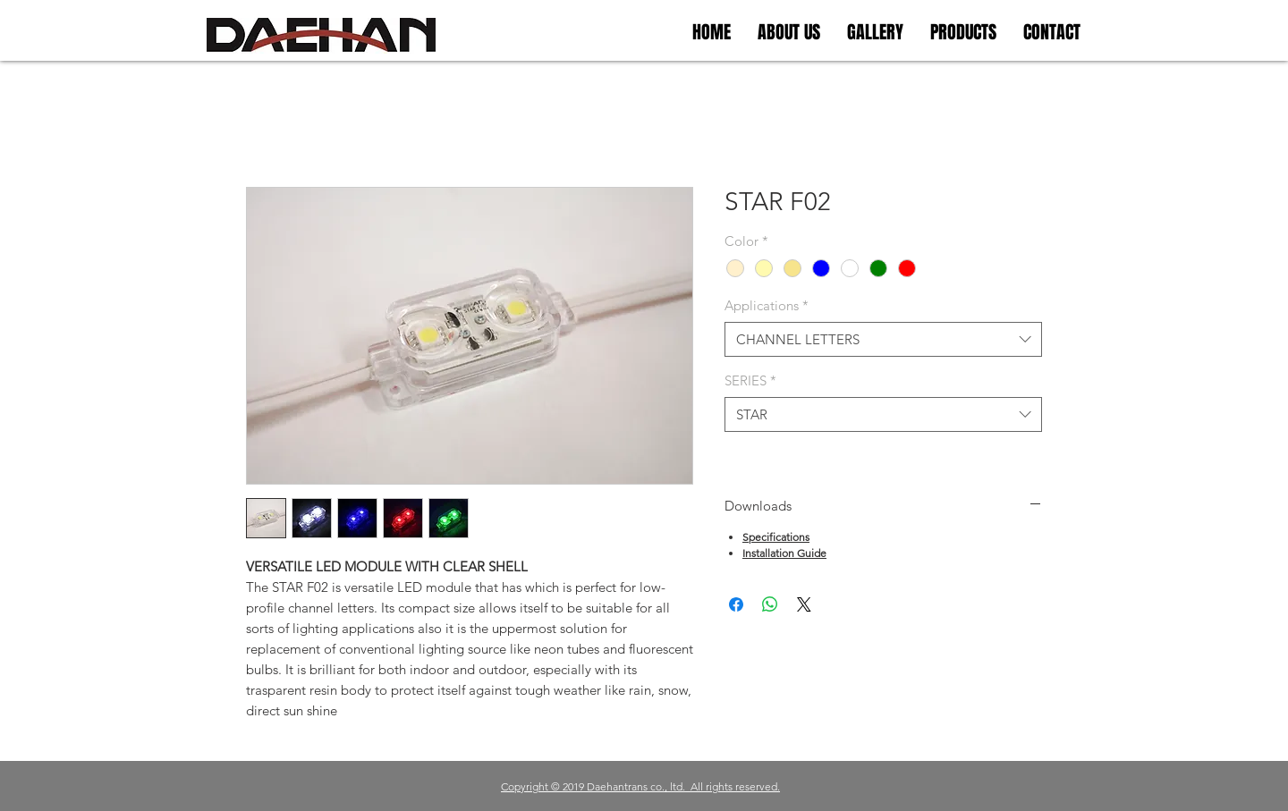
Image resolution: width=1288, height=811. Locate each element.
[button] (875, 32)
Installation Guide (784, 553)
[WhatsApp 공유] (770, 604)
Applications (766, 305)
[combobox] (883, 339)
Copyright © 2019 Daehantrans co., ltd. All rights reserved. (640, 786)
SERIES (750, 380)
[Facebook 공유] (736, 604)
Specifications (775, 537)
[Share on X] (804, 604)
